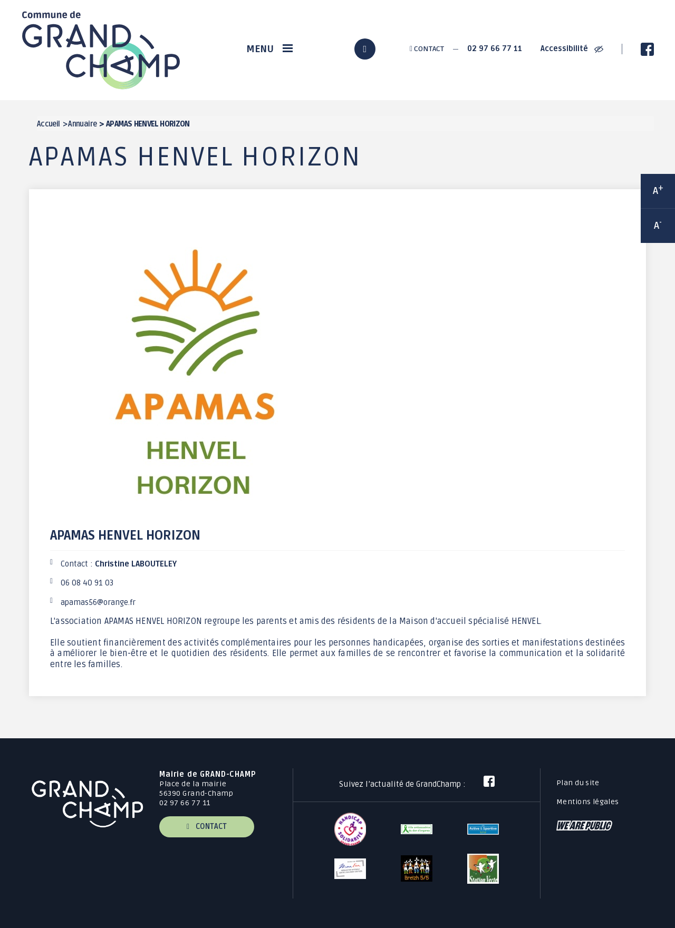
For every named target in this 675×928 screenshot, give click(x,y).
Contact (427, 48)
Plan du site (577, 782)
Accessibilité (572, 48)
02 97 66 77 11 (494, 48)
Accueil (48, 124)
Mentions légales (587, 801)
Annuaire (82, 124)
